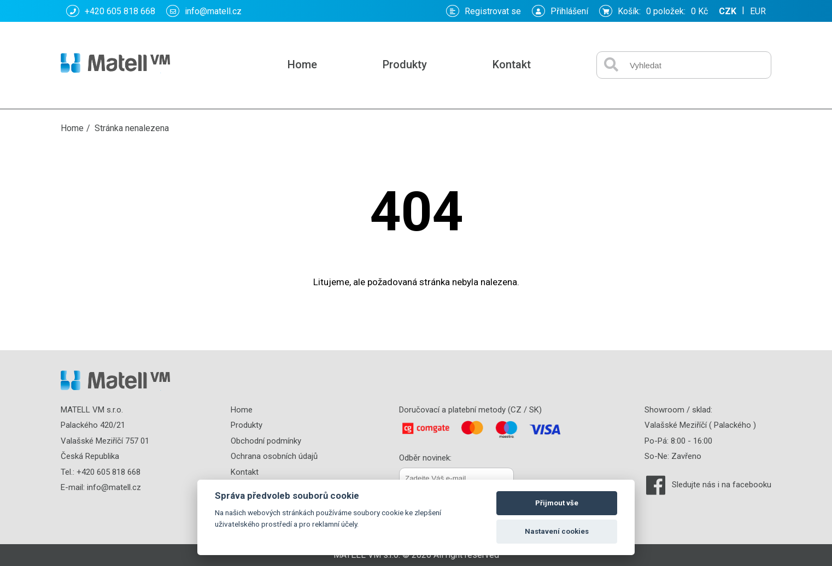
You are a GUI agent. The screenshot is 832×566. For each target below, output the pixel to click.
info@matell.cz (204, 11)
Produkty (405, 64)
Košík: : (653, 11)
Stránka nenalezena (132, 128)
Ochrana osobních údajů (274, 456)
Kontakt (512, 64)
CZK (727, 11)
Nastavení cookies (557, 531)
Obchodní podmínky (266, 441)
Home (302, 64)
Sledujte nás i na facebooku (721, 485)
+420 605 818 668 (110, 11)
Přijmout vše (556, 503)
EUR (758, 11)
